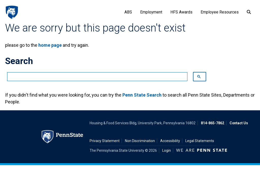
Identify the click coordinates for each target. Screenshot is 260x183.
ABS (128, 12)
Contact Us (239, 123)
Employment (151, 12)
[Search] (249, 12)
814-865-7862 (212, 123)
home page (50, 45)
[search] (95, 77)
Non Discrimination (140, 141)
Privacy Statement (105, 141)
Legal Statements (199, 141)
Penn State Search (141, 95)
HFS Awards (181, 12)
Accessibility (170, 141)
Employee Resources (220, 12)
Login (166, 150)
